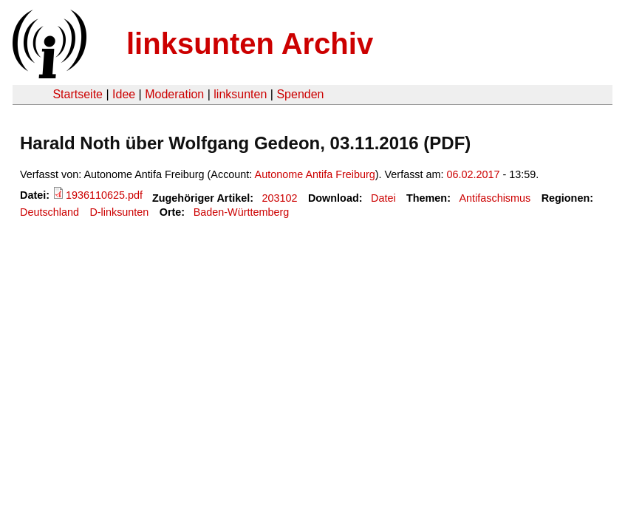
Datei (383, 198)
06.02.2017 (473, 174)
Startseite (77, 94)
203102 (280, 198)
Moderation (174, 94)
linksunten (240, 94)
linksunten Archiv (249, 43)
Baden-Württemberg (242, 212)
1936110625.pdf (104, 195)
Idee (123, 94)
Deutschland (49, 212)
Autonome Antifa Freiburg (315, 174)
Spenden (300, 94)
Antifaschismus (494, 198)
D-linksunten (118, 212)
